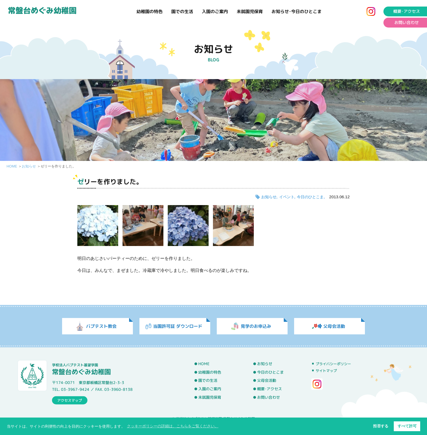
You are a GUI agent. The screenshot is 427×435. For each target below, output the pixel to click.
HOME (12, 166)
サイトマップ (326, 370)
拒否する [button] (380, 426)
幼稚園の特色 (149, 11)
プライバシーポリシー (333, 363)
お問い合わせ (268, 397)
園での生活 (182, 11)
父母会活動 (266, 380)
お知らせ (29, 166)
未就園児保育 (250, 11)
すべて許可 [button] (407, 426)
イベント (286, 197)
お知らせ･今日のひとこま (297, 11)
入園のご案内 (215, 11)
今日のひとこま (310, 197)
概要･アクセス (269, 389)
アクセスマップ (69, 400)
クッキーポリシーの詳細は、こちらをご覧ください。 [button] (172, 426)
